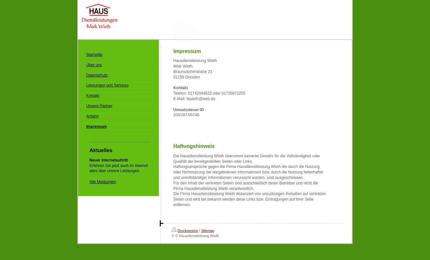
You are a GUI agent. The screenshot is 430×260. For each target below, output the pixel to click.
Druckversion (185, 231)
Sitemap (207, 231)
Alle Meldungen (102, 182)
